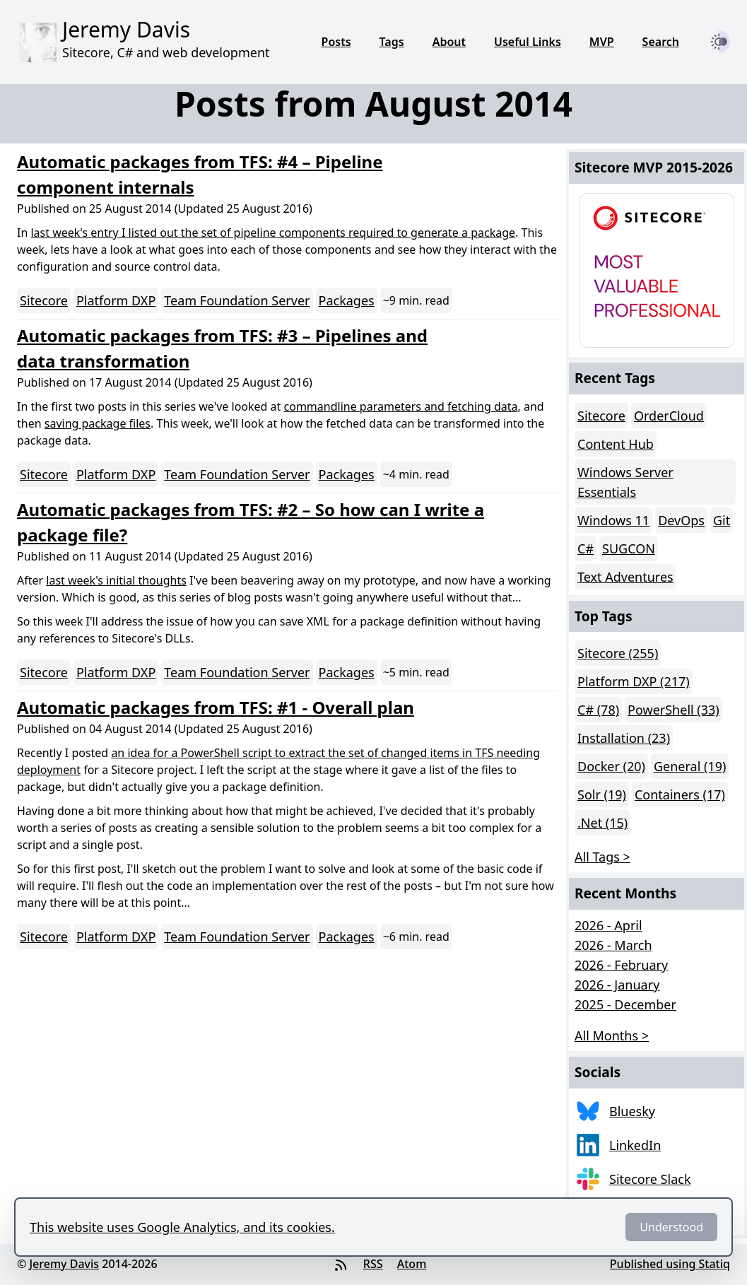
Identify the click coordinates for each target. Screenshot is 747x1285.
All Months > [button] (612, 1035)
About (449, 41)
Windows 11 (613, 520)
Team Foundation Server (237, 300)
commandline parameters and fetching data (401, 406)
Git (721, 520)
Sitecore (44, 300)
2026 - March (613, 945)
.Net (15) (602, 822)
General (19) (690, 766)
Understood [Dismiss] (671, 1227)
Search (660, 41)
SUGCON (628, 548)
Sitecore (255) (617, 653)
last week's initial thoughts (116, 580)
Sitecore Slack (650, 1178)
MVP (601, 41)
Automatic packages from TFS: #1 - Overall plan (215, 707)
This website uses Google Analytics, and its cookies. (182, 1227)
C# (585, 548)
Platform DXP (115, 300)
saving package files (98, 423)
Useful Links (527, 41)
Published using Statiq (670, 1264)
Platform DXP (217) (633, 681)
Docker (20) (611, 766)
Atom (412, 1264)
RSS (373, 1264)
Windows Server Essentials (625, 482)
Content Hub (615, 443)
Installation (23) (623, 737)
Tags (392, 41)
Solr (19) (601, 794)
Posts (336, 41)
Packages (347, 300)
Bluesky (632, 1111)
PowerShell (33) (673, 709)
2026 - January (617, 984)
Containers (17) (680, 794)
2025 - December (625, 1004)
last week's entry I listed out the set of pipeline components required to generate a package (272, 232)
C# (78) (598, 709)
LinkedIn (635, 1145)
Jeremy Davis (64, 1264)
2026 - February (621, 964)
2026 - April (608, 925)
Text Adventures (625, 576)
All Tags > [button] (602, 856)
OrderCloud (669, 415)
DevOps (681, 520)
